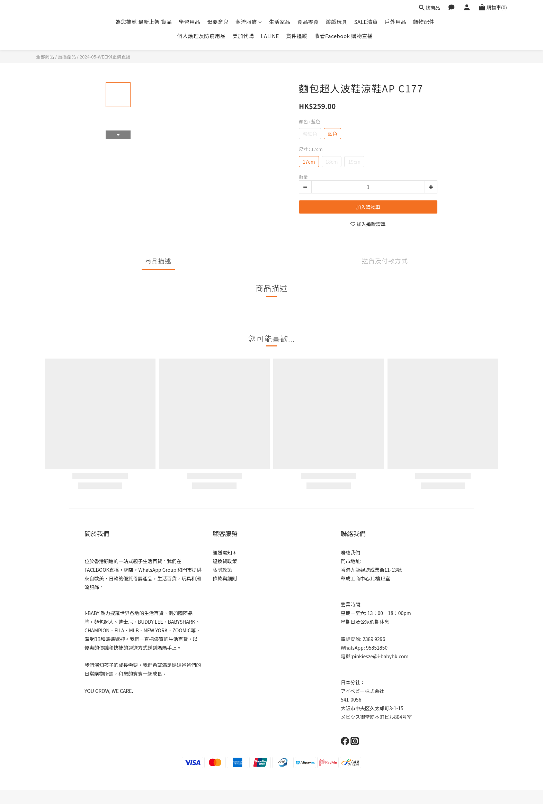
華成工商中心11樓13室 (365, 578)
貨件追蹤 (297, 35)
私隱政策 (222, 569)
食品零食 (308, 21)
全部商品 (45, 56)
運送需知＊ (225, 552)
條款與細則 (225, 578)
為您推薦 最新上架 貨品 (143, 21)
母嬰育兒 (218, 21)
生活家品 (280, 21)
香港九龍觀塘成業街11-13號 (371, 569)
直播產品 (67, 56)
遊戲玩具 (336, 21)
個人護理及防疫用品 (201, 35)
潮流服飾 (248, 21)
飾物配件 (424, 21)
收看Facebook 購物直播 (343, 35)
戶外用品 (395, 21)
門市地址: (351, 561)
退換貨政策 (225, 561)
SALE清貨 (366, 21)
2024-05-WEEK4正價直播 (105, 56)
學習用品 (189, 21)
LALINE (270, 35)
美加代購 (243, 35)
